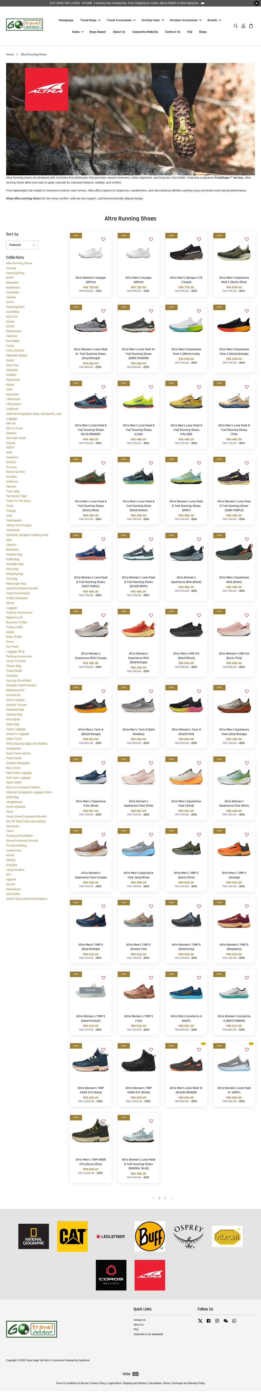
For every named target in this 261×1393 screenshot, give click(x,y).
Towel (9, 643)
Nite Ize (11, 425)
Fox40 (10, 347)
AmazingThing (15, 274)
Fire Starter (13, 720)
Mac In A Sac (14, 429)
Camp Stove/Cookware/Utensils (26, 817)
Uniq (9, 517)
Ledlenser (12, 410)
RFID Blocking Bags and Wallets (26, 745)
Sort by (12, 236)
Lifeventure (13, 400)
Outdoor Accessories (186, 21)
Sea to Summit (15, 473)
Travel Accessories (121, 21)
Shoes (10, 604)
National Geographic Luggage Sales (29, 793)
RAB (9, 454)
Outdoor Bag (14, 555)
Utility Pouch (14, 740)
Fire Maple (13, 342)
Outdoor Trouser (16, 706)
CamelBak (12, 313)
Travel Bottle (14, 672)
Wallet (10, 633)
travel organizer (16, 808)
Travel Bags (90, 21)
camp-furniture (15, 871)
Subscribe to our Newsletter (148, 1335)
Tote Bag (11, 580)
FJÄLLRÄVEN (15, 352)
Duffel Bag (12, 560)
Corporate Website (145, 33)
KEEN (10, 449)
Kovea (10, 856)
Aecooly (11, 269)
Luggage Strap (15, 652)
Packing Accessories (19, 657)
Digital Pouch (14, 619)
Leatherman (13, 851)
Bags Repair (98, 33)
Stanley (11, 861)
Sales (78, 33)
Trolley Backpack (17, 599)
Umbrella (12, 677)
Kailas (10, 386)
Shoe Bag (12, 798)
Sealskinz (12, 458)
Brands (214, 21)
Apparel (11, 881)
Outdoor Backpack (18, 764)
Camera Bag (14, 716)
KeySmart (12, 395)
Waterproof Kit (15, 691)
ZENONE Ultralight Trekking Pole (27, 536)
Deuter (10, 323)
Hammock (12, 827)
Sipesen (11, 546)
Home (10, 55)
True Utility (13, 492)
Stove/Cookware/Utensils (22, 589)
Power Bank (13, 759)
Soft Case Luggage (18, 779)
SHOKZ (11, 463)
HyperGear (13, 381)
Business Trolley (16, 623)
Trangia (11, 512)
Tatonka (11, 488)
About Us (119, 33)
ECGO (10, 327)
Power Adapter (15, 701)
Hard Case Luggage (19, 774)
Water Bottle (14, 638)
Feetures (11, 337)
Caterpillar (12, 293)
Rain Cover (13, 769)
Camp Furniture (16, 662)
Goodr (10, 361)
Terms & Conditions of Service (72, 1384)
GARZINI (12, 371)
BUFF (10, 279)
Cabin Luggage (15, 730)
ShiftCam (12, 483)
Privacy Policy (98, 1384)
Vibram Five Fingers (19, 526)
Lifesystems (13, 405)
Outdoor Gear (153, 21)
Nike (9, 541)
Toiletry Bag (13, 667)
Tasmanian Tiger (16, 497)
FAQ (189, 33)
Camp (10, 832)
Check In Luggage (17, 735)
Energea (11, 866)
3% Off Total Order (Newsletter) (26, 822)
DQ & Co (12, 318)
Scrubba (11, 478)
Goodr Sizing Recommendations (26, 900)
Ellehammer (13, 332)
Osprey (10, 444)
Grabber (11, 376)
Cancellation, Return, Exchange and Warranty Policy (177, 1384)
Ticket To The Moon (18, 502)
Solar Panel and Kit (18, 754)
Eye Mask (12, 648)
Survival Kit (13, 696)
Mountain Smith (16, 439)
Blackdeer (12, 284)
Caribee (11, 298)
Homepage (66, 21)
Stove (9, 813)
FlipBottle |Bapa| (16, 357)
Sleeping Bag (14, 575)
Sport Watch (14, 784)
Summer (11, 468)
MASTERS (13, 895)
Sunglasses (13, 750)
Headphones (14, 803)
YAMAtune (13, 531)
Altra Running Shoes (19, 264)
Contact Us (172, 33)
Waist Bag (12, 725)
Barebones (13, 289)
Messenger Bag (16, 585)
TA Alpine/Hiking (16, 847)
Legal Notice (114, 1384)
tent (8, 876)
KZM (9, 390)
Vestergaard (14, 522)
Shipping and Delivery (135, 1384)
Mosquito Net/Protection (21, 687)
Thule (9, 507)
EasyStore (84, 1362)
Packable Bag (15, 711)
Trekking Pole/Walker (19, 837)
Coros (10, 303)
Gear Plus (12, 366)
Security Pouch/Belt (18, 682)
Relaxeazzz (13, 890)
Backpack (12, 551)
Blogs (203, 33)
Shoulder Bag (14, 565)
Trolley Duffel (14, 628)
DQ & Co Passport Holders (23, 788)
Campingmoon (15, 308)
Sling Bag (12, 570)
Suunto (10, 886)
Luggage (11, 609)
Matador (11, 434)
